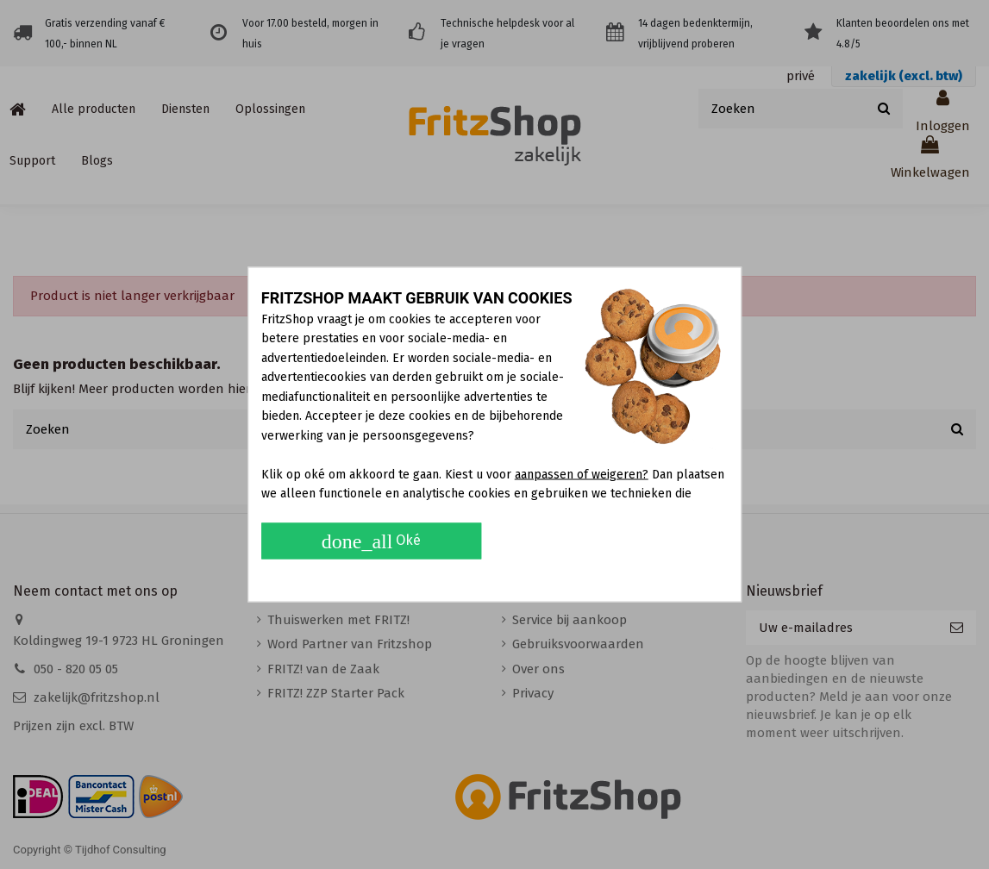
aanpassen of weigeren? (581, 473)
